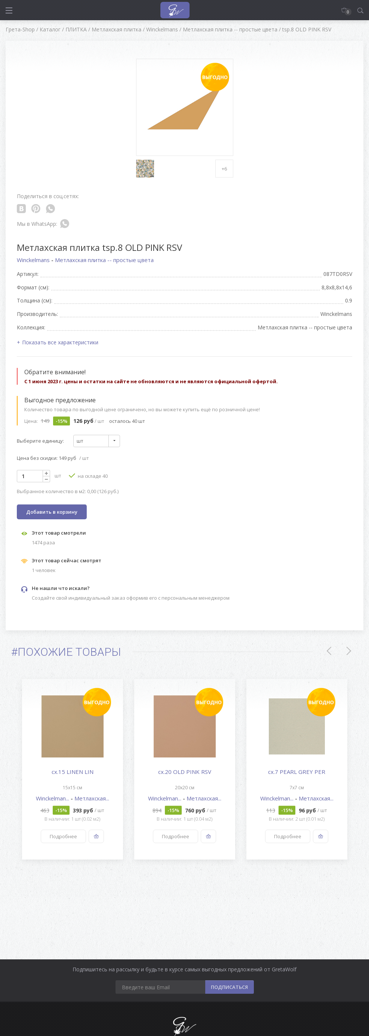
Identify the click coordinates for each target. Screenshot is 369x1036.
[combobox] (96, 441)
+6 (224, 168)
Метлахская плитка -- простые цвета (104, 260)
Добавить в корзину (51, 511)
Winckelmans (34, 260)
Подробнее (63, 836)
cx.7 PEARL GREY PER (296, 771)
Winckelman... (53, 798)
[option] (72, 769)
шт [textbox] (80, 440)
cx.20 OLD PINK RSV (184, 771)
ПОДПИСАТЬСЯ (229, 987)
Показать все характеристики (60, 342)
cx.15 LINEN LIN (72, 771)
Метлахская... (91, 798)
